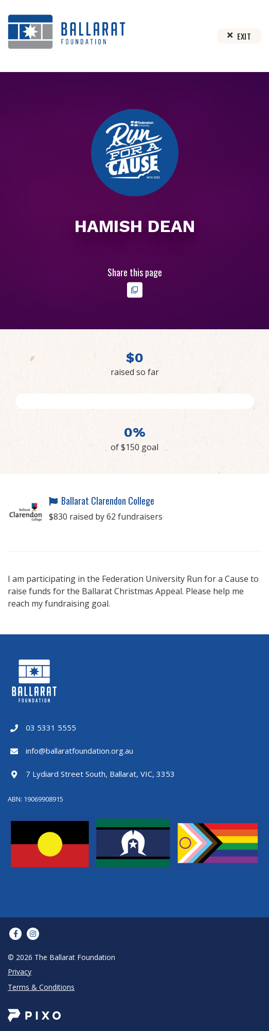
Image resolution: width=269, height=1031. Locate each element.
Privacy (19, 971)
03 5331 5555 (51, 727)
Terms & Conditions (41, 987)
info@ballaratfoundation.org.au (79, 750)
